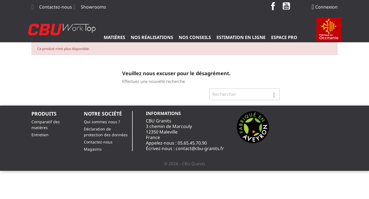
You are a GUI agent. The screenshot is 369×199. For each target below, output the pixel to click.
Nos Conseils (195, 37)
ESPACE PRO (284, 37)
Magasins (93, 149)
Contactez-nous (55, 7)
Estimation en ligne (241, 37)
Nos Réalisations (152, 37)
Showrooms (93, 7)
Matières (114, 37)
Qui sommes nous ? (102, 121)
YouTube (286, 6)
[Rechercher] (244, 94)
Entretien (40, 134)
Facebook (273, 6)
